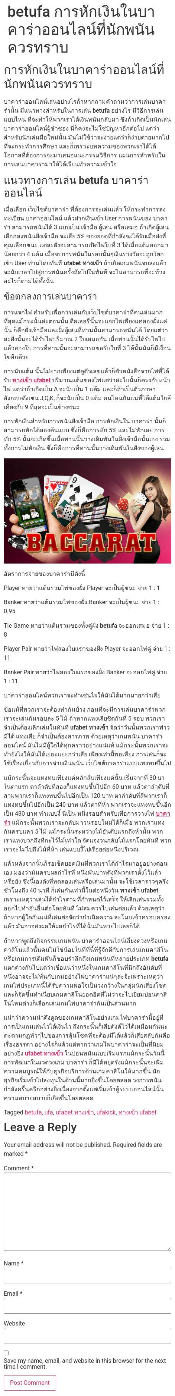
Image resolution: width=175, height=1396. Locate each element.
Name (14, 1264)
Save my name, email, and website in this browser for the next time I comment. (85, 1364)
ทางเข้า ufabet (31, 380)
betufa (33, 1112)
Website (14, 1324)
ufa (49, 1112)
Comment (19, 1168)
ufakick (106, 1112)
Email (13, 1294)
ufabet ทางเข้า (44, 1053)
